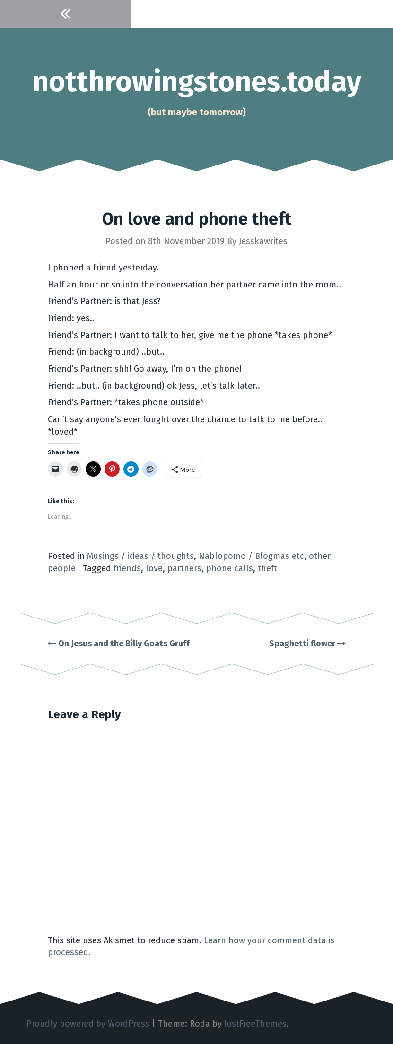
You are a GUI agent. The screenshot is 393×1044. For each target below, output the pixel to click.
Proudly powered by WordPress (87, 1023)
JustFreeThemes (255, 1023)
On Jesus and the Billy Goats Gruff (119, 643)
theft (267, 568)
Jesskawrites (263, 241)
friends (127, 568)
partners (184, 568)
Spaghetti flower (307, 643)
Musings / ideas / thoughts (140, 556)
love (154, 568)
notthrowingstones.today (196, 82)
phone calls (229, 568)
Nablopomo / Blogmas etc (251, 556)
